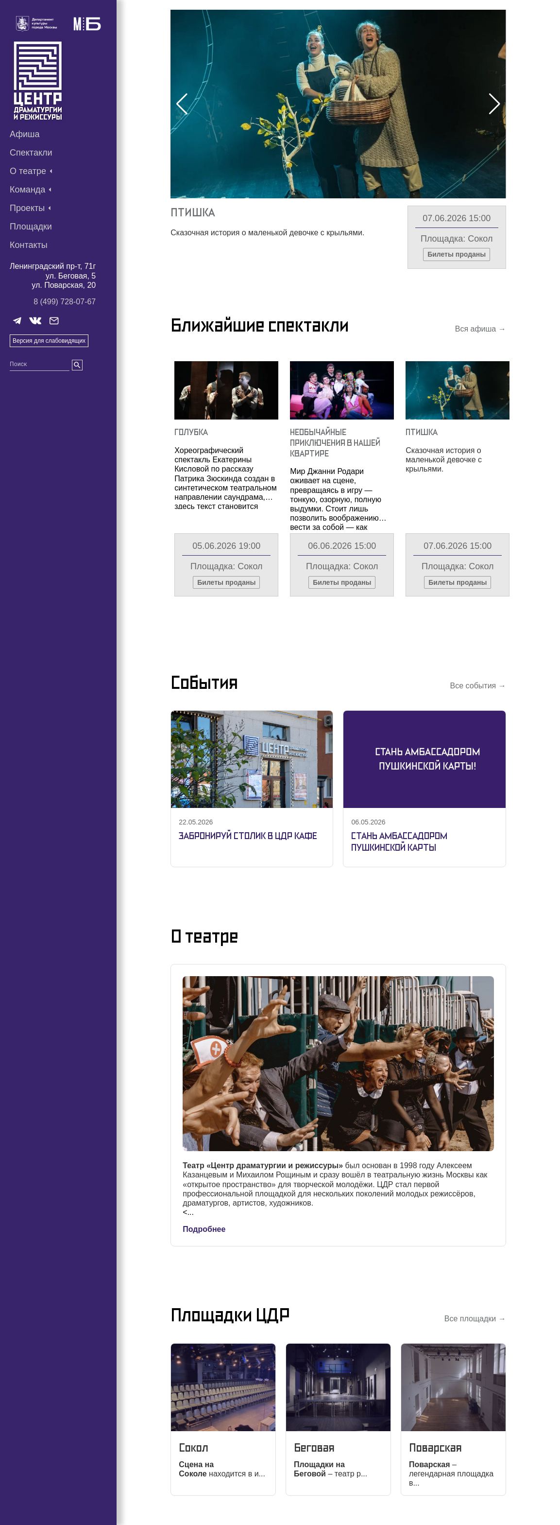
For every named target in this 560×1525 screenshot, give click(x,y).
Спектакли (31, 153)
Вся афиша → (480, 329)
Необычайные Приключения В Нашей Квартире (335, 442)
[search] (77, 365)
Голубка (191, 432)
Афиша (25, 134)
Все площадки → (475, 1319)
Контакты (29, 245)
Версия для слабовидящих (49, 340)
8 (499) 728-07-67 (65, 302)
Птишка (192, 212)
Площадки (31, 226)
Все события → (478, 686)
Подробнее (204, 1229)
